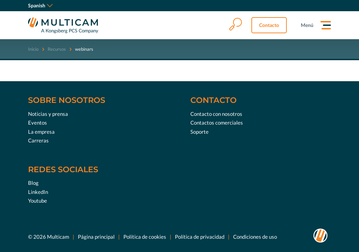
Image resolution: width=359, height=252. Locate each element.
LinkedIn (38, 192)
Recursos (57, 49)
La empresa (41, 131)
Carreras (38, 140)
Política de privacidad (199, 236)
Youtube (37, 200)
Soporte (199, 131)
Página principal (96, 236)
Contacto (269, 25)
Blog (33, 183)
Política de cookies (144, 236)
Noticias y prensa (48, 114)
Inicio (33, 49)
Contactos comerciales (216, 122)
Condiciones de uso (255, 236)
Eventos (37, 122)
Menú (307, 25)
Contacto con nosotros (216, 114)
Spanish (40, 5)
